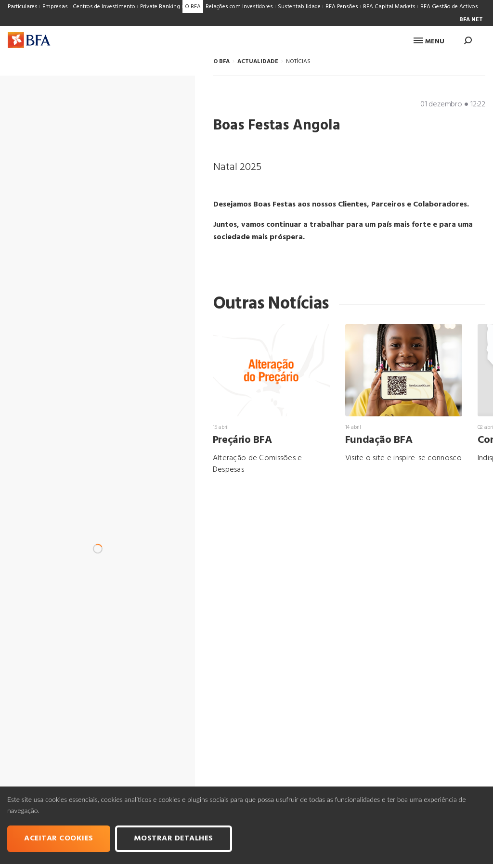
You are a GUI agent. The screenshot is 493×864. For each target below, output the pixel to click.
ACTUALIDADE (257, 61)
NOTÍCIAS (298, 61)
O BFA (221, 61)
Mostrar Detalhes (173, 838)
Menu (429, 41)
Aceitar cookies (58, 838)
